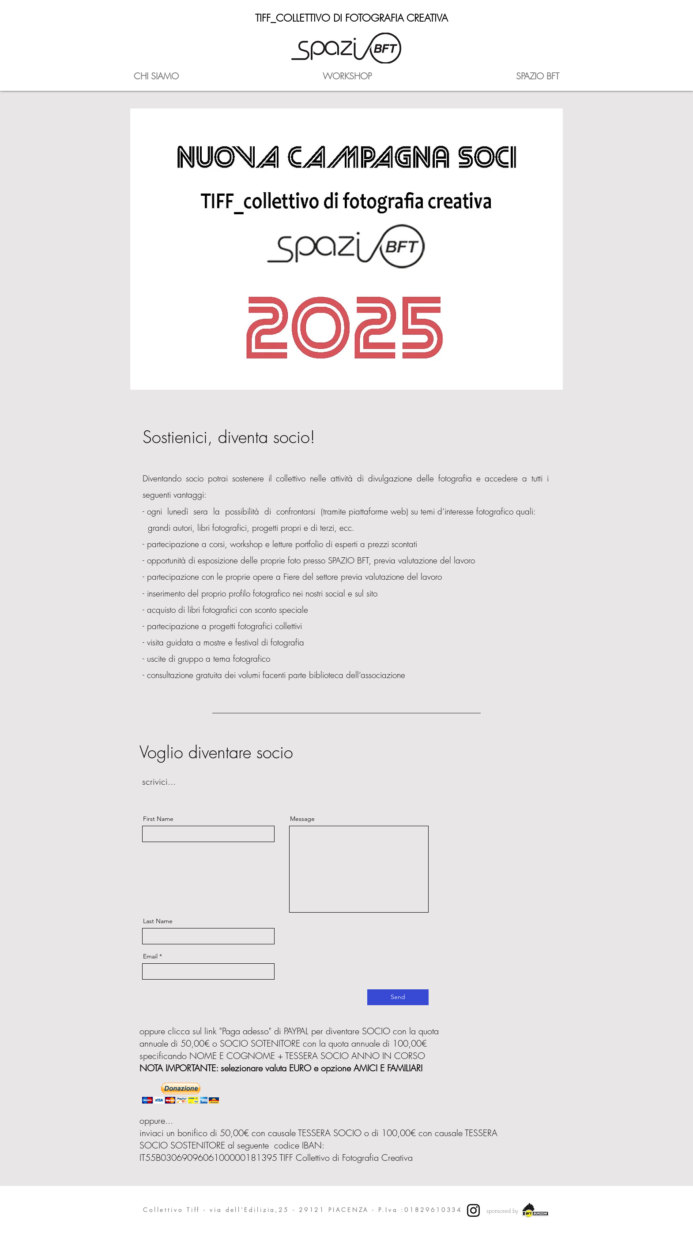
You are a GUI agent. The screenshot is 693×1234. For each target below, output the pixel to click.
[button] (180, 1093)
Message (302, 819)
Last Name (158, 921)
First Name (158, 819)
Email (150, 956)
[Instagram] (473, 1210)
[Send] (398, 997)
